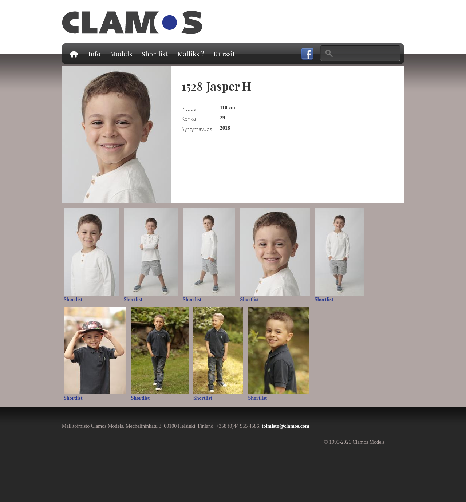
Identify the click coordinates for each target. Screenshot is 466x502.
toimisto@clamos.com (285, 426)
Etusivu (73, 53)
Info (94, 54)
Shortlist (155, 54)
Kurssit (224, 54)
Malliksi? (191, 54)
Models (121, 54)
